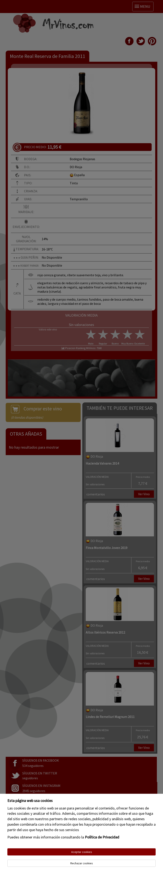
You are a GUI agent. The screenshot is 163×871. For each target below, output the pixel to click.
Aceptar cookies (81, 852)
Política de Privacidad (102, 837)
